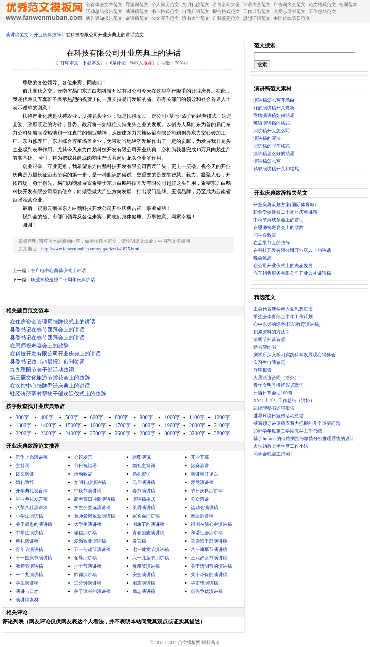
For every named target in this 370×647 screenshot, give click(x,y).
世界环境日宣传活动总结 (278, 415)
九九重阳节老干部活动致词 (42, 370)
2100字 (222, 425)
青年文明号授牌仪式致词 (278, 385)
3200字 (197, 433)
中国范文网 (44, 11)
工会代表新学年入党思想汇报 (283, 309)
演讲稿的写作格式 (271, 146)
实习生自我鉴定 (269, 362)
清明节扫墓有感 (269, 339)
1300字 (24, 425)
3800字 (222, 433)
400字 (47, 417)
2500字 (98, 433)
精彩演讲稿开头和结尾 (276, 168)
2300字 (48, 433)
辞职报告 (262, 370)
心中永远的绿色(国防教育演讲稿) (286, 324)
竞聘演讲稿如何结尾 (273, 115)
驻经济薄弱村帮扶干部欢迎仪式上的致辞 (58, 394)
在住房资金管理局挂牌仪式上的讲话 (52, 322)
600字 (96, 417)
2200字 (24, 433)
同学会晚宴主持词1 (272, 453)
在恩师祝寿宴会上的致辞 (39, 346)
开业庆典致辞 (47, 34)
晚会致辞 (262, 258)
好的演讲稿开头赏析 (273, 108)
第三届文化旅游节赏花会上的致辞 (50, 378)
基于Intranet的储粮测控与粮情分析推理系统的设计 (303, 438)
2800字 (148, 433)
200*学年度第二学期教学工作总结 (287, 431)
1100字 (197, 417)
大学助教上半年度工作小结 (280, 446)
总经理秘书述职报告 (273, 408)
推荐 (147, 63)
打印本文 (69, 63)
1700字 (123, 425)
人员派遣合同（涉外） (276, 377)
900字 (146, 417)
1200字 (222, 417)
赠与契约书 (264, 347)
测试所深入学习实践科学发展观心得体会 (294, 354)
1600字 (98, 425)
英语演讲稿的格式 (271, 123)
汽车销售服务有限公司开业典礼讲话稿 (292, 273)
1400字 (48, 425)
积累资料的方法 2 (271, 332)
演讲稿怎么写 (267, 161)
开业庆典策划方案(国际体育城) (284, 204)
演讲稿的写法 (267, 138)
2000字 (197, 425)
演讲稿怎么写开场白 (273, 100)
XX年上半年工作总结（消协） (284, 400)
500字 (72, 417)
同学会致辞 (264, 235)
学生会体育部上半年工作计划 (283, 316)
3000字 (172, 433)
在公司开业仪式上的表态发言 (283, 265)
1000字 (172, 417)
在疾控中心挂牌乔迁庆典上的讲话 (50, 386)
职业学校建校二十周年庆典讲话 (63, 279)
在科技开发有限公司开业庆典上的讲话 (55, 354)
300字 (22, 417)
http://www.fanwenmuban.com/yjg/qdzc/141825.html (90, 248)
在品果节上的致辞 (271, 242)
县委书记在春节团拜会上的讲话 (47, 330)
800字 (121, 417)
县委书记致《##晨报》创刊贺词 (47, 362)
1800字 (148, 425)
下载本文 (91, 63)
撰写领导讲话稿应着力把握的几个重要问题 (296, 423)
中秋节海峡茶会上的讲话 (278, 220)
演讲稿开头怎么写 (271, 130)
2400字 (73, 433)
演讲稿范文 (17, 34)
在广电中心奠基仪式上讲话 (58, 270)
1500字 (73, 425)
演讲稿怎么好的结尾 (273, 153)
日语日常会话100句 (272, 393)
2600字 (123, 433)
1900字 (172, 425)
